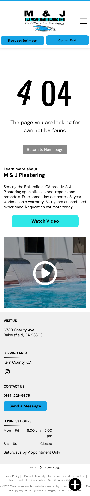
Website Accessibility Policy (64, 480)
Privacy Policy (11, 476)
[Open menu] (83, 20)
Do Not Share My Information (42, 476)
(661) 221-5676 (17, 395)
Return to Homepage (45, 149)
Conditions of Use (74, 476)
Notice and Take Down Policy (27, 480)
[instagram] (7, 372)
